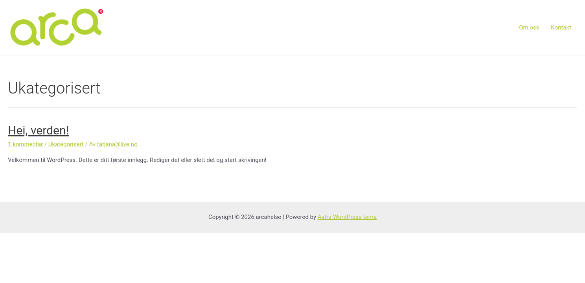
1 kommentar (25, 144)
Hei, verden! (38, 130)
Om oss (529, 27)
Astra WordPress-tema (347, 217)
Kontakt (561, 27)
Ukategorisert (66, 144)
